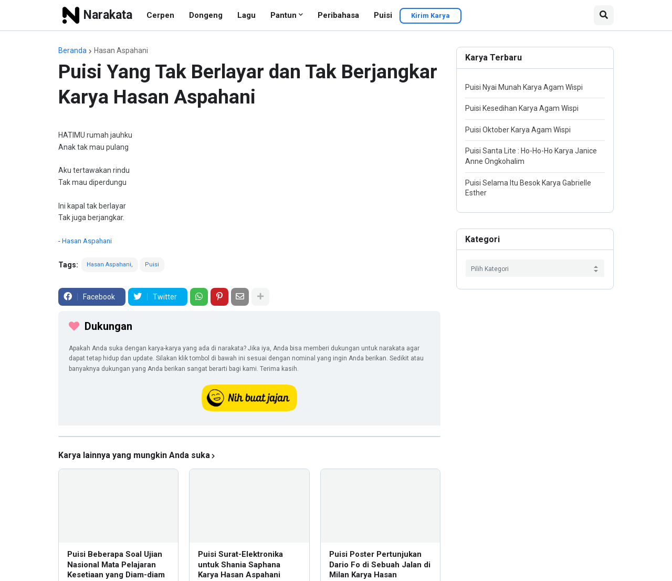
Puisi (383, 15)
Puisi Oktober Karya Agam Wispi (518, 130)
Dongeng (206, 15)
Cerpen (160, 15)
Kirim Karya (430, 15)
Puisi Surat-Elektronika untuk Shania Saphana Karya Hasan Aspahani (240, 564)
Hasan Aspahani (121, 50)
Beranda (72, 50)
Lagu (246, 15)
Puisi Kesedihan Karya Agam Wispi (522, 108)
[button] (604, 15)
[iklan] (249, 436)
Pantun (283, 15)
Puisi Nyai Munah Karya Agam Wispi (524, 87)
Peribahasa (338, 15)
